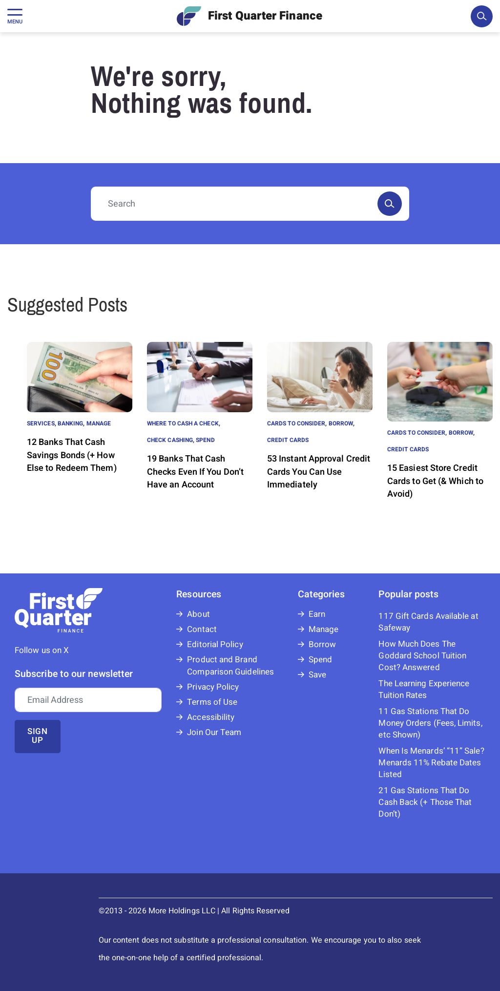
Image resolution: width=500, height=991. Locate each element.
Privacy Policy (213, 687)
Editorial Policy (215, 644)
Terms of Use (212, 702)
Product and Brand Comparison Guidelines (230, 666)
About (198, 614)
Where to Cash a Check (183, 423)
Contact (202, 629)
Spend (205, 440)
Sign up (37, 735)
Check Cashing (170, 440)
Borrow (341, 423)
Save (317, 675)
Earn (317, 614)
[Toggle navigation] (14, 16)
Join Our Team (214, 732)
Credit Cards (288, 440)
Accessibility (210, 717)
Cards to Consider (296, 423)
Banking (70, 423)
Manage (98, 423)
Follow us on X (42, 650)
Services (41, 423)
